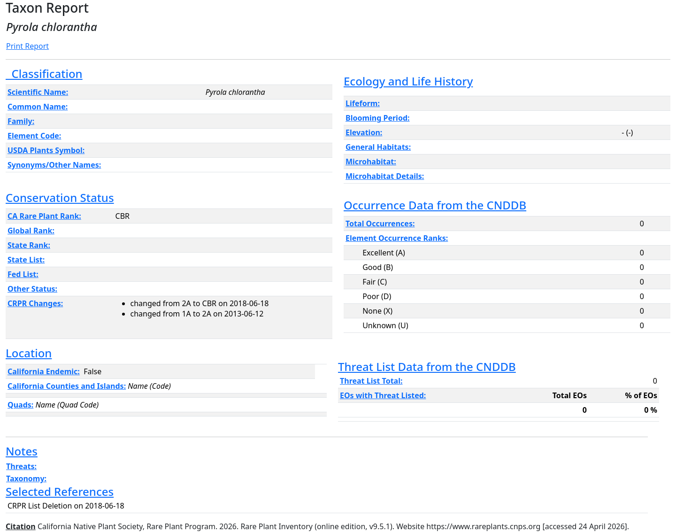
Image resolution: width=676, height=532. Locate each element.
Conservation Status (60, 197)
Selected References (60, 491)
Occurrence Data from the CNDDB (435, 205)
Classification (44, 73)
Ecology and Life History (408, 81)
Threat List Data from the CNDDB (427, 366)
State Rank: (29, 245)
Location (29, 353)
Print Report (27, 46)
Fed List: (23, 274)
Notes (22, 451)
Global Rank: (31, 230)
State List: (26, 259)
